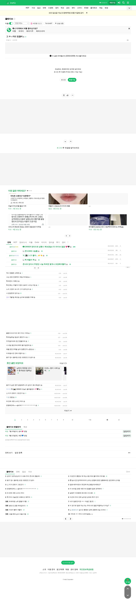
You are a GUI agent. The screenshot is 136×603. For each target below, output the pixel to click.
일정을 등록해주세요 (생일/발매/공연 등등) (17, 440)
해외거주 (29, 31)
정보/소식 (23, 242)
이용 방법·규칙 (103, 2)
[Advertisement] (68, 539)
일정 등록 (18, 453)
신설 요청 (59, 23)
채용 (67, 569)
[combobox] (21, 23)
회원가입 (112, 2)
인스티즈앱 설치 (68, 562)
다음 (90, 420)
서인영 (36, 23)
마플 (30, 242)
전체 (9, 242)
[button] (66, 235)
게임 (100, 8)
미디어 (44, 242)
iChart (86, 8)
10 (72, 420)
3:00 (128, 472)
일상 (38, 8)
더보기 (63, 363)
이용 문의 (51, 569)
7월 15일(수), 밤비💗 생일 (16, 431)
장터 (57, 8)
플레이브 (9, 19)
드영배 (50, 8)
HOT (27, 8)
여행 (14, 31)
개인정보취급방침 (86, 569)
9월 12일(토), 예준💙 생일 (16, 436)
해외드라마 (40, 31)
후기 (58, 242)
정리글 (51, 242)
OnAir (37, 242)
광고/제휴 (60, 569)
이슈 (33, 8)
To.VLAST (48, 23)
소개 (44, 569)
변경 (106, 8)
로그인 (63, 80)
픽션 (62, 8)
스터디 (79, 8)
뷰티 (73, 8)
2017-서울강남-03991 (82, 573)
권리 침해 (74, 569)
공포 (67, 8)
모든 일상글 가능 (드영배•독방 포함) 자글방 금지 (66, 13)
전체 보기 (9, 453)
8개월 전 (8, 40)
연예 (44, 8)
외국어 (21, 31)
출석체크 (93, 8)
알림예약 (126, 431)
